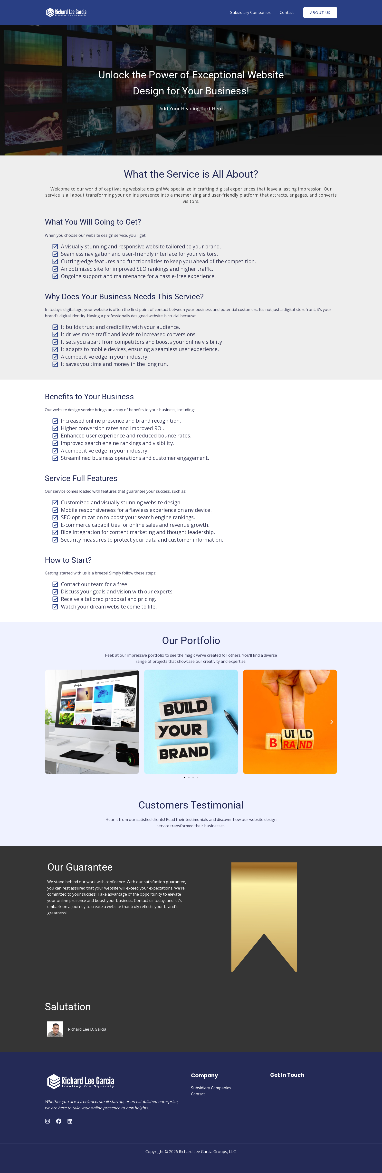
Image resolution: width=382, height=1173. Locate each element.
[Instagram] (47, 1121)
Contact (287, 12)
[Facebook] (58, 1121)
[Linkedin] (70, 1121)
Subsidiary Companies (252, 12)
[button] (50, 722)
